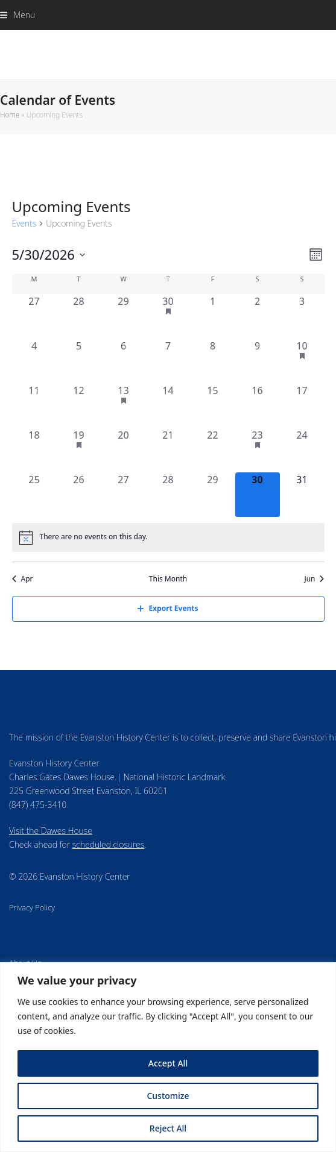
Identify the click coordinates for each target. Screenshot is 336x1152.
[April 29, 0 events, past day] (123, 316)
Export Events (168, 608)
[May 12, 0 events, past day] (79, 405)
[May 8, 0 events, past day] (213, 361)
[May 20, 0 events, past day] (123, 450)
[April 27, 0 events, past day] (34, 316)
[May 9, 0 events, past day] (257, 361)
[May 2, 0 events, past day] (257, 316)
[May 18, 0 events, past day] (34, 450)
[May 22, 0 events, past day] (213, 450)
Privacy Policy (32, 907)
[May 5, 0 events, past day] (79, 361)
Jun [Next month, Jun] (314, 579)
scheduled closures (108, 844)
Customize (168, 1095)
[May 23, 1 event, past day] (257, 450)
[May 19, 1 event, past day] (79, 450)
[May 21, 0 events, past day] (168, 450)
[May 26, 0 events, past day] (79, 494)
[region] (168, 1057)
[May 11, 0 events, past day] (34, 405)
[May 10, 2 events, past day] (302, 361)
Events (24, 223)
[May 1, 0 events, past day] (213, 316)
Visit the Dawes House (50, 830)
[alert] (168, 537)
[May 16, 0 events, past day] (257, 405)
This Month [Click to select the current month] (168, 579)
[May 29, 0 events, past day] (213, 494)
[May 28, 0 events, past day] (168, 494)
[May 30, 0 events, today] (257, 494)
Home (9, 115)
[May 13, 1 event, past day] (123, 405)
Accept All (168, 1063)
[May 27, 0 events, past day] (123, 494)
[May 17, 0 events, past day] (302, 405)
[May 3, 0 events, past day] (302, 316)
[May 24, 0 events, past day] (302, 450)
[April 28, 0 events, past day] (79, 316)
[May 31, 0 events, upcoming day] (302, 494)
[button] (17, 14)
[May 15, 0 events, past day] (213, 405)
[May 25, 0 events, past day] (34, 494)
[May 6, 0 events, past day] (123, 361)
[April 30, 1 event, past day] (168, 316)
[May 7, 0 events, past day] (168, 361)
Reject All (168, 1128)
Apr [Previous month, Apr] (22, 579)
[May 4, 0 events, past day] (34, 361)
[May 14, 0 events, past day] (168, 405)
